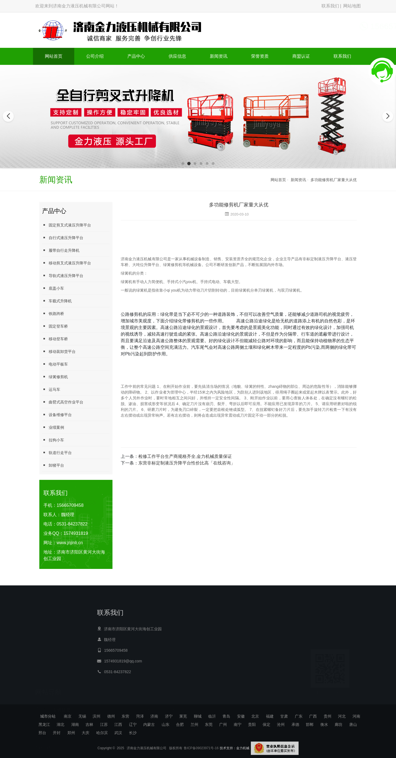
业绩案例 (53, 427)
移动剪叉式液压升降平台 (66, 263)
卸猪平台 (53, 465)
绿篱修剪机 (55, 376)
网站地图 (352, 6)
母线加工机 (88, 706)
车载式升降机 (57, 300)
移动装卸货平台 (59, 351)
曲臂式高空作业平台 (62, 402)
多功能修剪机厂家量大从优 (333, 180)
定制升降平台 (308, 706)
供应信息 (177, 56)
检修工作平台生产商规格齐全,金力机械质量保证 (185, 456)
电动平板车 (55, 364)
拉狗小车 (53, 440)
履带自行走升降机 (60, 250)
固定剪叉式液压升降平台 (66, 225)
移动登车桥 (55, 338)
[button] (183, 163)
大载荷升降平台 (260, 706)
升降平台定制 (111, 706)
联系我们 (330, 6)
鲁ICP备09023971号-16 (201, 754)
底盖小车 (53, 288)
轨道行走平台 (57, 452)
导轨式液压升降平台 (62, 275)
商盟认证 (301, 56)
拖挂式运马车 (333, 706)
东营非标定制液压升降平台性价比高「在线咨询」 (186, 463)
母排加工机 (208, 706)
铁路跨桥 (53, 313)
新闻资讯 (218, 56)
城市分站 (48, 716)
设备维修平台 (57, 414)
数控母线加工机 (158, 706)
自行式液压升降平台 (62, 237)
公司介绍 (95, 56)
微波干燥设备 (185, 706)
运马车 (51, 389)
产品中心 (136, 56)
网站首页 (53, 56)
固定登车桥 (55, 326)
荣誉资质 (260, 56)
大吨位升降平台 (232, 706)
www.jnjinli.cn (70, 542)
